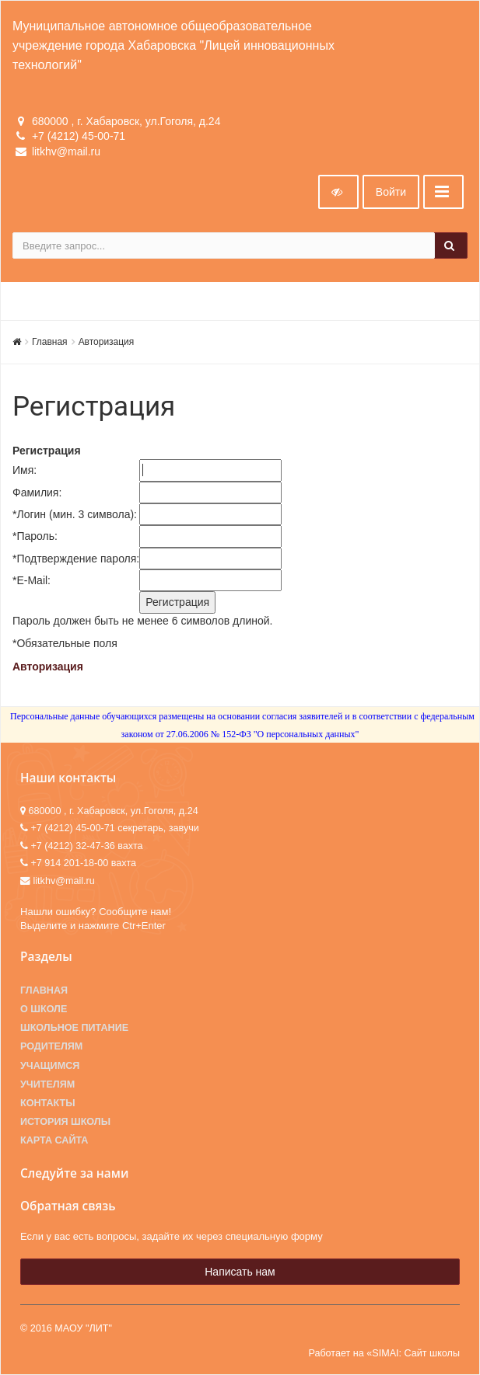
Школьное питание (74, 1027)
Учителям (47, 1084)
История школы (65, 1121)
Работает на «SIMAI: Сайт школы (384, 1353)
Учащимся (49, 1065)
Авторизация (107, 341)
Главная (50, 341)
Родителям (51, 1046)
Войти (391, 192)
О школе (43, 1009)
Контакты (47, 1103)
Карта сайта (54, 1140)
